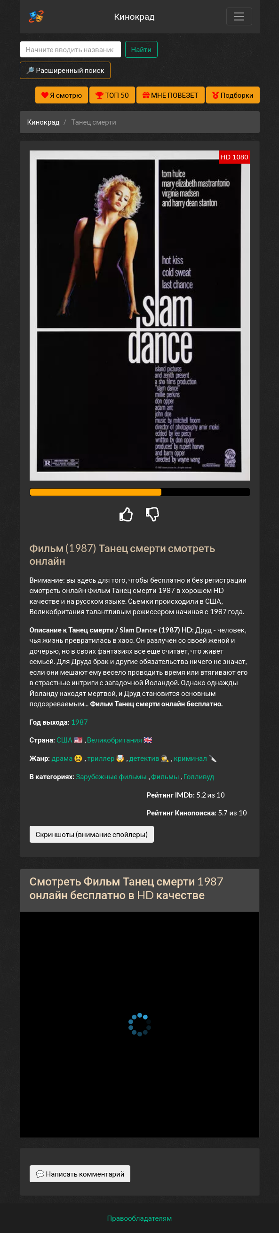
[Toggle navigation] (239, 16)
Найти (141, 49)
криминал (191, 758)
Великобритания (115, 739)
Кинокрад (134, 16)
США (65, 739)
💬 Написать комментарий (80, 1174)
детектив (144, 758)
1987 (79, 722)
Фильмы (166, 776)
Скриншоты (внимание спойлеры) (92, 834)
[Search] (70, 49)
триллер (101, 758)
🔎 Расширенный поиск (65, 70)
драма (62, 758)
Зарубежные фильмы (112, 776)
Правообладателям (139, 1218)
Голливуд (199, 776)
